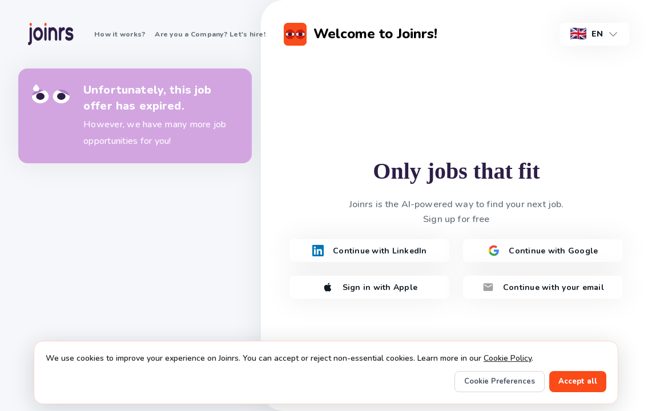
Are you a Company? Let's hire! (210, 34)
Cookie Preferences (499, 381)
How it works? (120, 34)
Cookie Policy (508, 358)
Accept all (577, 381)
